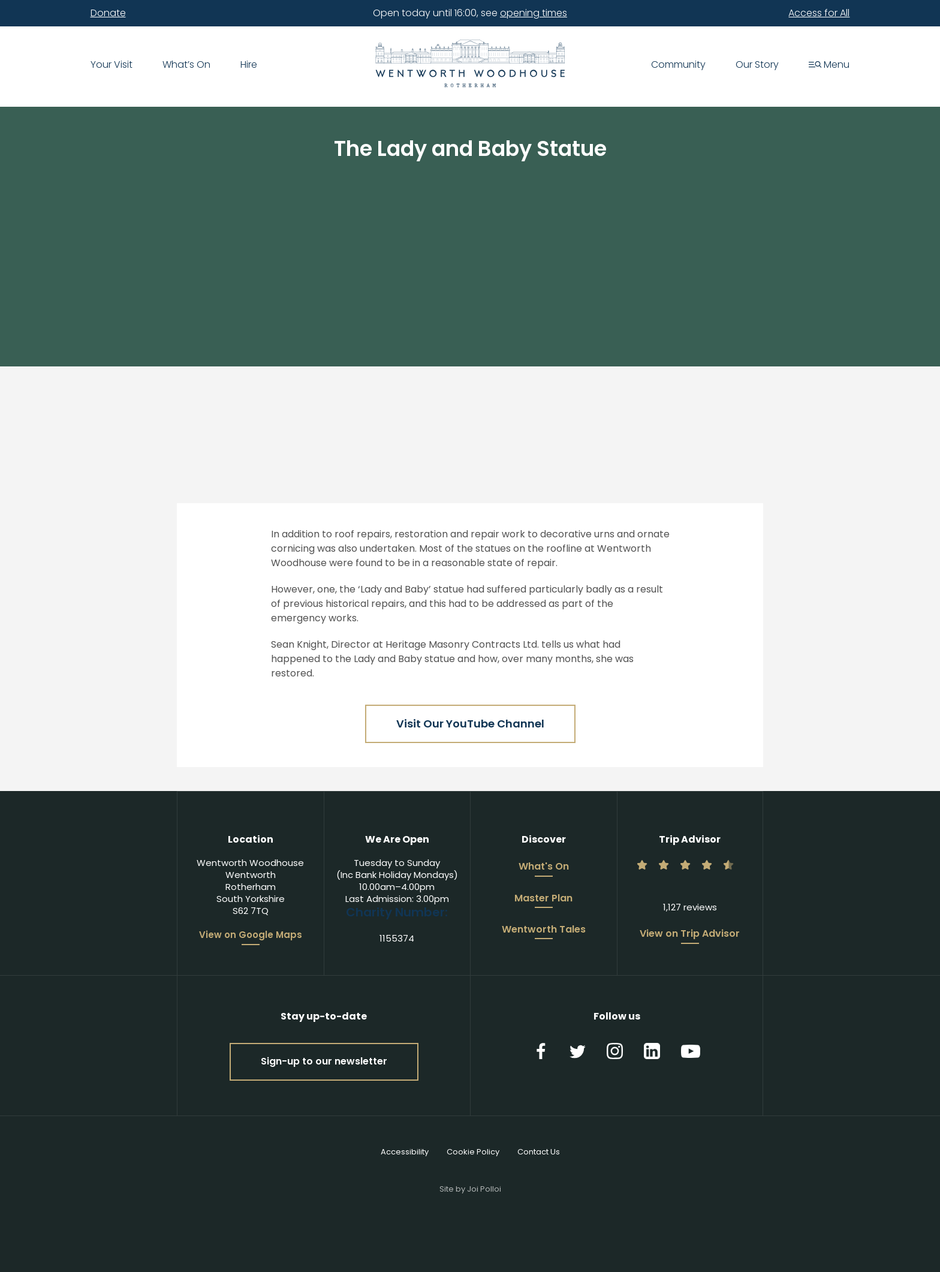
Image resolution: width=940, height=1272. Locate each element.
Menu (829, 65)
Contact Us (538, 1151)
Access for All (818, 13)
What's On (544, 867)
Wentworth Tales (544, 930)
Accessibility (405, 1151)
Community (678, 65)
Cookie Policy (473, 1151)
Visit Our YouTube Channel (470, 723)
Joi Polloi (484, 1189)
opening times (533, 13)
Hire (248, 65)
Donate (108, 13)
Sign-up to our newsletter (324, 1061)
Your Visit (111, 65)
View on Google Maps (250, 935)
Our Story (757, 65)
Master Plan (543, 899)
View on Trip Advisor (690, 934)
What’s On (186, 65)
